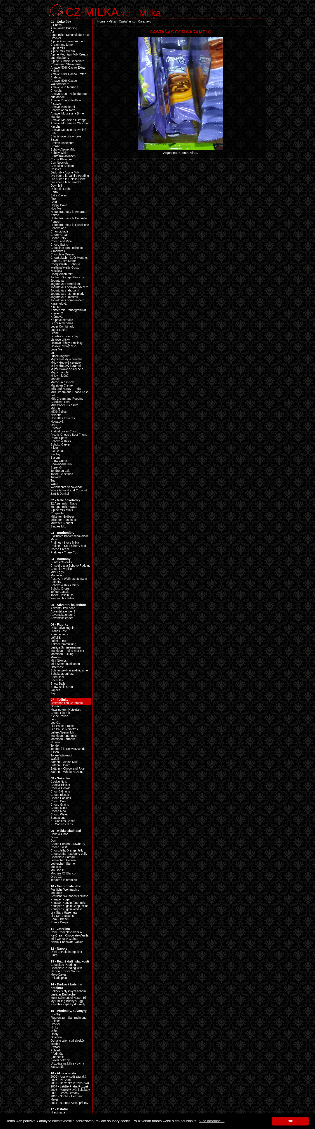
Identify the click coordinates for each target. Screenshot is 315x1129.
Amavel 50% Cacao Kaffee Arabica (68, 76)
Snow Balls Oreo (62, 686)
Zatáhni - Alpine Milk (64, 762)
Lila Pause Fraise (62, 726)
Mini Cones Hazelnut (64, 938)
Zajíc (54, 693)
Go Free (56, 706)
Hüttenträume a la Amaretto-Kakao (69, 213)
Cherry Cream (60, 234)
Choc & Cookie (60, 788)
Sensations (58, 817)
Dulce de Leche (61, 189)
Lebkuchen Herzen (63, 860)
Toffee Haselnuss (62, 595)
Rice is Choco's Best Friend (69, 434)
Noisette (56, 415)
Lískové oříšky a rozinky (66, 343)
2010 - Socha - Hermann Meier (67, 1098)
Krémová (57, 316)
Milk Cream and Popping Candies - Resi (67, 400)
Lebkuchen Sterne (63, 863)
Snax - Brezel (59, 919)
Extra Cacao (59, 195)
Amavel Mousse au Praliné (68, 130)
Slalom (55, 457)
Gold (54, 202)
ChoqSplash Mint (62, 274)
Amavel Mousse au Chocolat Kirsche (70, 125)
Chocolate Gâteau (63, 857)
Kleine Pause (59, 716)
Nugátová (57, 421)
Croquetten (58, 513)
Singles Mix (58, 526)
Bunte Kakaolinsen (63, 156)
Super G (56, 467)
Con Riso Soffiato (62, 166)
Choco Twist (59, 847)
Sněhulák (57, 680)
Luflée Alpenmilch (62, 732)
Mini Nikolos (59, 660)
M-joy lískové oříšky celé (67, 369)
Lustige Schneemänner (66, 647)
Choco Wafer (59, 814)
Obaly (54, 1034)
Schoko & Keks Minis (65, 585)
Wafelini (56, 758)
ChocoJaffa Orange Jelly (67, 850)
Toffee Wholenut (61, 755)
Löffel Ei (56, 637)
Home (101, 21)
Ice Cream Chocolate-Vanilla (69, 935)
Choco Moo (58, 811)
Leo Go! (56, 722)
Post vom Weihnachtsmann (69, 578)
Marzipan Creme (62, 385)
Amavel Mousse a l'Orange (68, 120)
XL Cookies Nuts (62, 824)
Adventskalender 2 (63, 614)
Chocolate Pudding (63, 964)
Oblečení (57, 1037)
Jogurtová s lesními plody (67, 293)
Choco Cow (58, 801)
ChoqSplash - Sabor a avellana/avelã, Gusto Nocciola (65, 267)
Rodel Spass (59, 438)
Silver (54, 447)
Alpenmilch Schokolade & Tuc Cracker (70, 36)
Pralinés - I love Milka (65, 542)
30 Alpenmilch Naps (64, 506)
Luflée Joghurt (60, 356)
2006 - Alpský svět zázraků (68, 1076)
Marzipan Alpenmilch (64, 735)
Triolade (56, 477)
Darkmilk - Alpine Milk (65, 172)
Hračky (55, 1024)
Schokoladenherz (62, 673)
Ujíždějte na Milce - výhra (67, 1063)
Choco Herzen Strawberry (68, 844)
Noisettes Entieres (63, 418)
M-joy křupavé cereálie (66, 362)
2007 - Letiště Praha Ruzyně (70, 1086)
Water (54, 484)
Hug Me (56, 208)
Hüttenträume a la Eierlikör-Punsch (69, 220)
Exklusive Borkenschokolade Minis (70, 537)
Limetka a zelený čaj (64, 336)
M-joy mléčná (59, 375)
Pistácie (56, 428)
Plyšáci (55, 1047)
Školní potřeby (60, 1060)
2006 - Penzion (61, 1080)
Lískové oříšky (60, 339)
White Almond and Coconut (69, 490)
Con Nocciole (59, 162)
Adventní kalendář (63, 608)
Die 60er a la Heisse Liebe (68, 179)
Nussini (55, 742)
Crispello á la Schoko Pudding (71, 565)
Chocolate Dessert (63, 254)
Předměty (57, 1053)
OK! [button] (290, 1121)
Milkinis (55, 408)
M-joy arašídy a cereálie (66, 359)
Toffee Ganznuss (62, 474)
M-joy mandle (59, 372)
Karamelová (58, 303)
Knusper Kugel (60, 899)
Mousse (56, 867)
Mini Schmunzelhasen (65, 664)
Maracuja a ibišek (62, 382)
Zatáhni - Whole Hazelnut (67, 771)
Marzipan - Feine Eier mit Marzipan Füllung (67, 652)
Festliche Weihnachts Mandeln (65, 891)
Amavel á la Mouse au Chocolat (65, 89)
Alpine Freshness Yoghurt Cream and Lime (68, 43)
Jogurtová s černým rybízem (69, 287)
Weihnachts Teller (62, 598)
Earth (54, 192)
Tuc (53, 480)
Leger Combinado (62, 326)
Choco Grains (60, 804)
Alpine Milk (58, 48)
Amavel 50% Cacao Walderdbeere (64, 82)
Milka (150, 13)
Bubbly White (59, 152)
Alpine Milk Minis (62, 510)
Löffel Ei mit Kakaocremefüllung (63, 642)
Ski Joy (55, 454)
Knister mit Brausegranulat (68, 310)
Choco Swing (59, 244)
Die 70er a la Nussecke (66, 182)
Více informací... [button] (212, 1121)
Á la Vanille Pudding (64, 28)
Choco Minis (59, 808)
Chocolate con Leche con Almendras (67, 249)
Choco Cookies (61, 798)
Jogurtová (57, 280)
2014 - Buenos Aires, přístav (69, 1103)
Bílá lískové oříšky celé (66, 136)
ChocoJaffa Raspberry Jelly (69, 853)
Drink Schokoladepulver (66, 952)
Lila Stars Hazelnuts (64, 912)
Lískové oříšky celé (63, 346)
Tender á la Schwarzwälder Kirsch (69, 750)
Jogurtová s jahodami (65, 290)
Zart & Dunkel (60, 493)
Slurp (54, 955)
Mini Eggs (57, 572)
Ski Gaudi (57, 451)
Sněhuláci (57, 677)
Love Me (56, 349)
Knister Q (57, 313)
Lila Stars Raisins (62, 915)
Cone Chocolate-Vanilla (66, 932)
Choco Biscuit (60, 794)
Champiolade (59, 231)
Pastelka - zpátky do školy (68, 1004)
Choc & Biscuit (60, 785)
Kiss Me (56, 307)
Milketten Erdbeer (62, 516)
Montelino (57, 575)
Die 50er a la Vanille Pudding (70, 175)
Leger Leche (59, 329)
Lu (52, 352)
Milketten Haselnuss (64, 520)
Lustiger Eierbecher (64, 994)
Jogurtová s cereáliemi (65, 284)
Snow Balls (58, 683)
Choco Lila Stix (60, 713)
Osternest (57, 667)
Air (52, 31)
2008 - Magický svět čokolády (70, 1089)
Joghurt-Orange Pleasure (67, 277)
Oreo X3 (56, 876)
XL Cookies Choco (63, 821)
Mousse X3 (58, 870)
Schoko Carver (60, 444)
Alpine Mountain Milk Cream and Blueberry (69, 56)
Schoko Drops (60, 588)
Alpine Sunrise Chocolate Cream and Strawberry (67, 62)
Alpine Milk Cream (63, 51)
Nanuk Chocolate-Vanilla (67, 942)
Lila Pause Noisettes (64, 729)
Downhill (56, 185)
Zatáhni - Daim (60, 765)
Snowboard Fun (61, 464)
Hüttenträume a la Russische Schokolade (70, 226)
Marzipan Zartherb (63, 739)
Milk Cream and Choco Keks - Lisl (70, 393)
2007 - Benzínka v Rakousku (70, 1083)
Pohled (55, 1050)
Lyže (54, 1030)
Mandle (55, 379)
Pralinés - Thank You (64, 552)
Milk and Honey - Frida (66, 388)
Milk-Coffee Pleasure (64, 405)
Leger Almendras (62, 323)
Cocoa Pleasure (61, 159)
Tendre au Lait (60, 470)
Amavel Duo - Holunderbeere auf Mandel (70, 95)
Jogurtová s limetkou (64, 297)
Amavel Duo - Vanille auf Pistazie (67, 102)
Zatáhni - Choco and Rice (67, 768)
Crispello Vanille (61, 569)
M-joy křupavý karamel (66, 366)
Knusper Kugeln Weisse (66, 909)
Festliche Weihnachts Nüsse (69, 896)
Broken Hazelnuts (62, 143)
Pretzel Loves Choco (64, 431)
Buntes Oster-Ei (61, 562)
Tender (55, 745)
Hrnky (54, 1027)
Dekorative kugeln (63, 628)
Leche (55, 333)
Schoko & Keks (61, 441)
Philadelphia (59, 978)
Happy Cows (59, 205)
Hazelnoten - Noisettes (66, 709)
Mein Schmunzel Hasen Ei (68, 997)
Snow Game (59, 461)
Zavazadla (57, 1066)
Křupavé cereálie (62, 320)
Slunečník (57, 1057)
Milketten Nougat (62, 523)
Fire (53, 198)
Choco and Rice (61, 241)
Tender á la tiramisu (64, 880)
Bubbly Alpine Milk (63, 149)
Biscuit (55, 139)
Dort (53, 840)
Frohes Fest (58, 631)
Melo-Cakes (58, 974)
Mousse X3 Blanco (63, 873)
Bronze (55, 146)
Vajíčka (55, 690)
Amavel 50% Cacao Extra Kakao (68, 69)
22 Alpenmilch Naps (64, 503)
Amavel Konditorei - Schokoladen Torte (64, 108)
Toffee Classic (60, 591)
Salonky (56, 582)
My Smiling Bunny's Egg (67, 1001)
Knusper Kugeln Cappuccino (70, 906)
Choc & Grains (60, 791)
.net (99, 11)
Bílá (53, 133)
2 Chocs (56, 25)
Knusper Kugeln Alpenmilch (69, 902)
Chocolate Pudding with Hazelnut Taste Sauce (66, 969)
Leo (53, 719)
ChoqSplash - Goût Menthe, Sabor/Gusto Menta (69, 259)
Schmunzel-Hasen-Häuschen (70, 670)
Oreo (54, 425)
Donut (55, 837)
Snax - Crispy (59, 922)
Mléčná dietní (59, 411)
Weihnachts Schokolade (67, 487)
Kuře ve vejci (59, 634)
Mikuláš (56, 657)
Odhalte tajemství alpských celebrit (68, 1042)
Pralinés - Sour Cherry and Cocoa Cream (68, 547)
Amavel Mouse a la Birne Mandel (67, 115)
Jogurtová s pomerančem (67, 300)
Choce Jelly (58, 238)
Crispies (56, 169)
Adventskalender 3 (63, 618)
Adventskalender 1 (63, 611)
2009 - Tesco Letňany (65, 1093)
